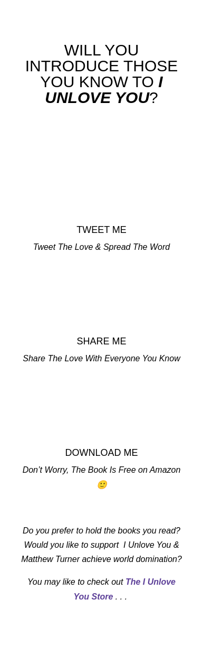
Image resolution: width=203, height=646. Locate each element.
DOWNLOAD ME (101, 452)
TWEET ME (101, 229)
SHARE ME (101, 341)
